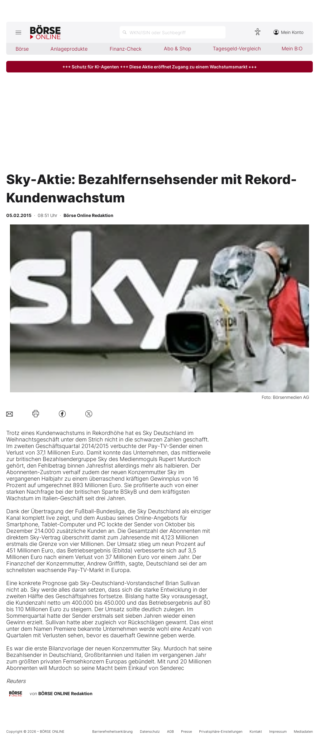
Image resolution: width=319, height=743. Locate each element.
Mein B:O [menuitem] (292, 48)
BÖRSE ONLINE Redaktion (65, 693)
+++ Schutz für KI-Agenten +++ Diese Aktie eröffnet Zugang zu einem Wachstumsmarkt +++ (159, 66)
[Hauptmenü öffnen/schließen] (18, 32)
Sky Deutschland (164, 433)
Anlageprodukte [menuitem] (69, 49)
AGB (170, 731)
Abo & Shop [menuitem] (177, 48)
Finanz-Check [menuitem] (125, 49)
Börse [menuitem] (22, 49)
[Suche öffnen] (173, 32)
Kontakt (256, 731)
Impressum (278, 731)
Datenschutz (150, 731)
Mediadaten (303, 731)
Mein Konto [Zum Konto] (288, 32)
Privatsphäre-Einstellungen (220, 731)
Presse (186, 731)
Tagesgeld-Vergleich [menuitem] (237, 48)
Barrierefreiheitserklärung (112, 731)
